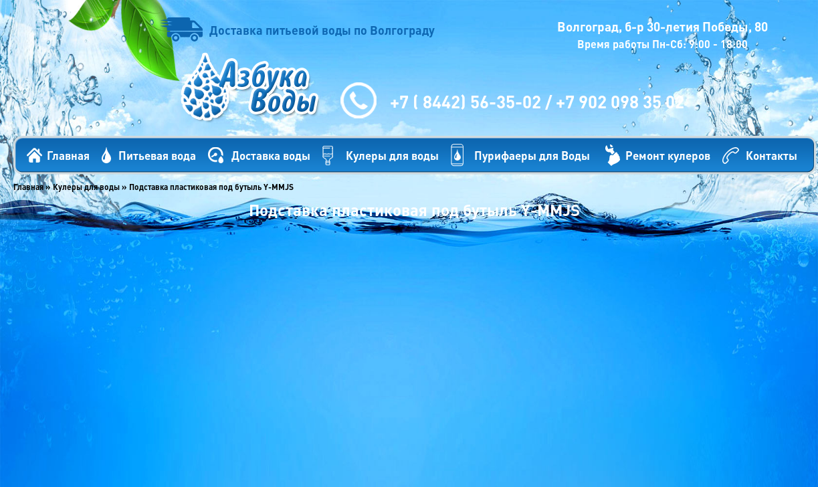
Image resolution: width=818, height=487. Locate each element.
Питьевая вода (157, 155)
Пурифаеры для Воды (532, 155)
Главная (68, 155)
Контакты (771, 155)
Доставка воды (270, 155)
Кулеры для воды (392, 155)
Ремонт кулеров (667, 155)
